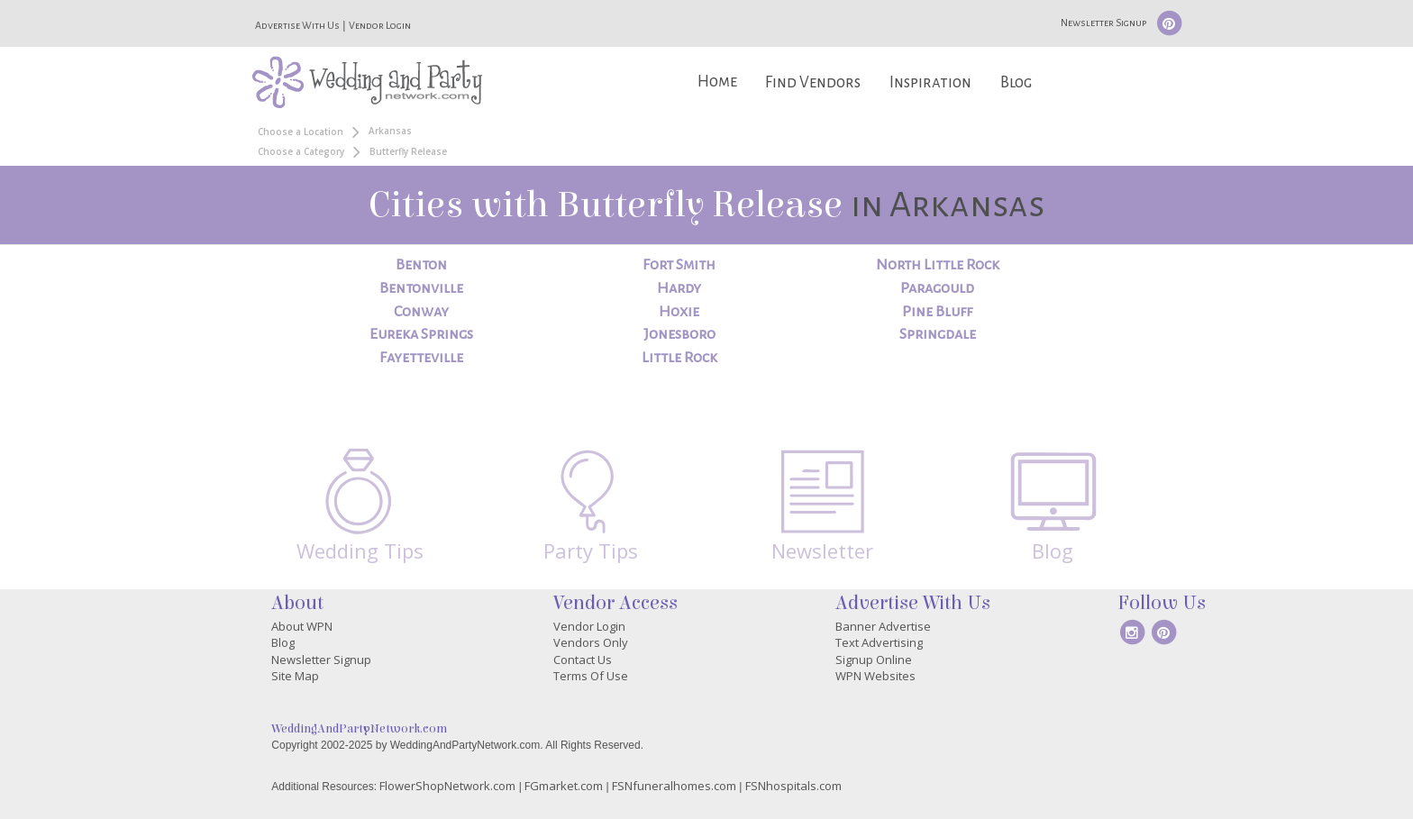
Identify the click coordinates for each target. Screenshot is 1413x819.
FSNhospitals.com (793, 786)
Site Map (295, 676)
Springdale (937, 334)
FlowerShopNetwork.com (447, 786)
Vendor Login (380, 25)
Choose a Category (301, 151)
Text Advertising (879, 642)
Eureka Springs (421, 334)
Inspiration (930, 82)
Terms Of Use (590, 676)
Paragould (937, 288)
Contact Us (582, 659)
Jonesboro (679, 334)
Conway (421, 312)
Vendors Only (590, 642)
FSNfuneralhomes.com (674, 786)
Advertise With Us (297, 25)
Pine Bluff (937, 312)
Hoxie (679, 312)
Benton (421, 265)
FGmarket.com (563, 786)
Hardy (679, 288)
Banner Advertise (883, 626)
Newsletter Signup (1103, 22)
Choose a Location (300, 131)
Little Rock (679, 358)
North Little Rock (937, 265)
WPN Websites (875, 676)
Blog (1016, 82)
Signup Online (873, 659)
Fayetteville (421, 358)
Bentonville (421, 288)
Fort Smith (679, 265)
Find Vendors (813, 82)
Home (717, 81)
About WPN (302, 626)
